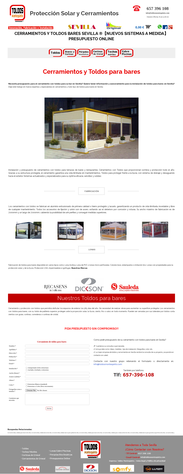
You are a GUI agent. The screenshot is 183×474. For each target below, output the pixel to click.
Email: (11, 364)
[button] (136, 6)
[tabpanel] (91, 53)
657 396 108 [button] (158, 8)
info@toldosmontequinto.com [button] (157, 13)
